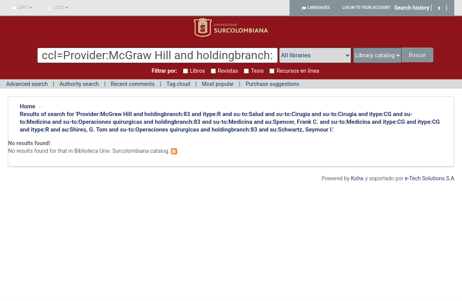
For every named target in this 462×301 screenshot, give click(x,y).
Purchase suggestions (272, 84)
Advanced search (27, 84)
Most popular (218, 84)
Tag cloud (178, 84)
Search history (411, 8)
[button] (22, 7)
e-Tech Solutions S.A (429, 178)
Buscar (417, 55)
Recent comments (133, 84)
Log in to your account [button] (367, 7)
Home (27, 106)
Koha (357, 178)
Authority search (79, 84)
